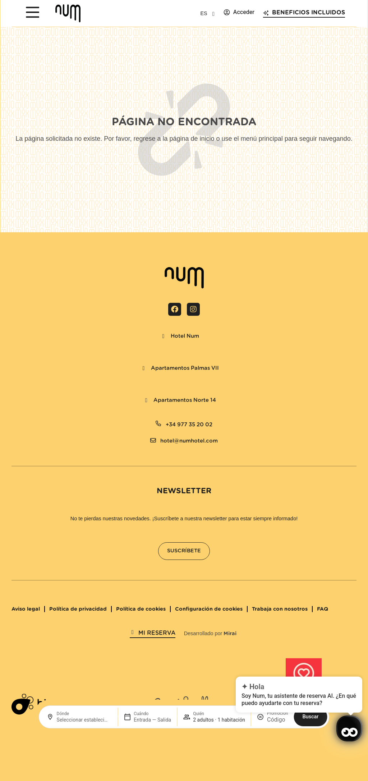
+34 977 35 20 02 (189, 424)
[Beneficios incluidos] (266, 13)
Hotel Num (185, 336)
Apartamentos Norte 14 (184, 400)
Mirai (230, 633)
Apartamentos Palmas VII (185, 368)
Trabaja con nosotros (280, 609)
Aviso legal (26, 609)
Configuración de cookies (209, 609)
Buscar (310, 717)
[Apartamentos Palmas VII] (144, 368)
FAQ (322, 609)
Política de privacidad (78, 609)
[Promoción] (277, 719)
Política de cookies (141, 609)
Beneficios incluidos (308, 12)
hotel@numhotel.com (189, 441)
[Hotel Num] (163, 336)
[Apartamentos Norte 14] (146, 400)
